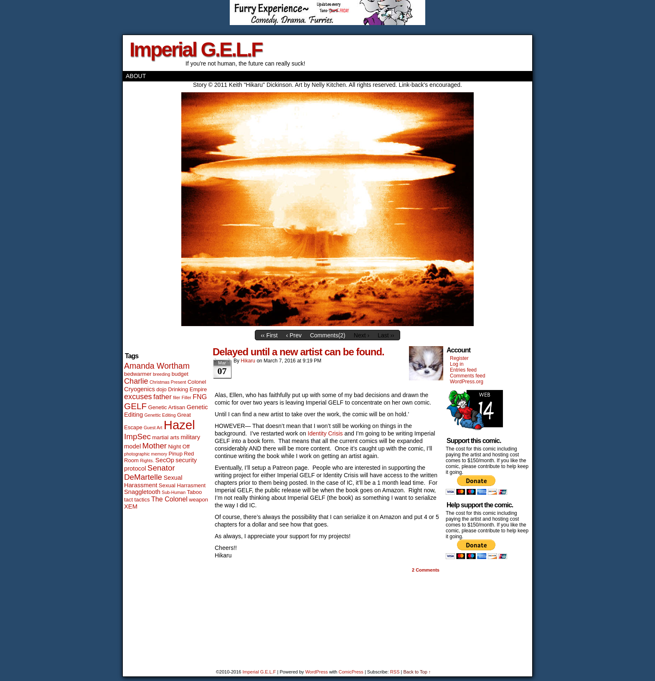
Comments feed (467, 376)
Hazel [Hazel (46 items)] (179, 425)
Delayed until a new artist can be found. (298, 351)
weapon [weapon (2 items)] (198, 499)
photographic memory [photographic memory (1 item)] (145, 453)
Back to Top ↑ (417, 671)
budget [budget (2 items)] (180, 374)
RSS (395, 671)
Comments (425, 569)
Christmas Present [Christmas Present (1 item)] (168, 382)
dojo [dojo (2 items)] (161, 389)
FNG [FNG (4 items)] (200, 396)
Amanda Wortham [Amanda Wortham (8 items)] (157, 365)
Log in (457, 364)
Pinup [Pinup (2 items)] (175, 454)
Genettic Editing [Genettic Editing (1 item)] (159, 415)
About (136, 76)
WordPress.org (466, 382)
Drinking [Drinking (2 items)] (178, 389)
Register (459, 358)
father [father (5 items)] (162, 396)
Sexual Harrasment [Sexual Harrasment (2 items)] (182, 485)
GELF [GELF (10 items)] (135, 406)
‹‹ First (269, 335)
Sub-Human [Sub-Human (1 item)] (173, 492)
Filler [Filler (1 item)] (186, 397)
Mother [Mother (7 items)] (154, 445)
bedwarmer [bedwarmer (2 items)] (138, 374)
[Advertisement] (471, 610)
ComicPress (351, 671)
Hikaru (248, 361)
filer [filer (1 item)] (176, 397)
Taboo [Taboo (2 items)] (194, 492)
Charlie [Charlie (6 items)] (136, 381)
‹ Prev (294, 335)
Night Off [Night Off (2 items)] (179, 446)
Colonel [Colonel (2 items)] (197, 382)
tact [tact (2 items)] (128, 499)
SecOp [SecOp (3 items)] (164, 460)
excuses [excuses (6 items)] (138, 396)
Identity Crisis (326, 433)
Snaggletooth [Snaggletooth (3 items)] (142, 492)
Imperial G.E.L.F (195, 49)
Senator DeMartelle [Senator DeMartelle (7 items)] (149, 472)
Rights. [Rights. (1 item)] (147, 460)
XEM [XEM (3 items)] (130, 506)
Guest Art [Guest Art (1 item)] (153, 427)
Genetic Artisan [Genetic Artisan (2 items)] (166, 407)
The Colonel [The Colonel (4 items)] (169, 499)
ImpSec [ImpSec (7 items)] (137, 436)
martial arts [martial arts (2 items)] (165, 437)
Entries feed (463, 370)
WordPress (316, 671)
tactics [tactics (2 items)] (142, 499)
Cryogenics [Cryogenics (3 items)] (139, 389)
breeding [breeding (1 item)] (161, 374)
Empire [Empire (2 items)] (198, 389)
